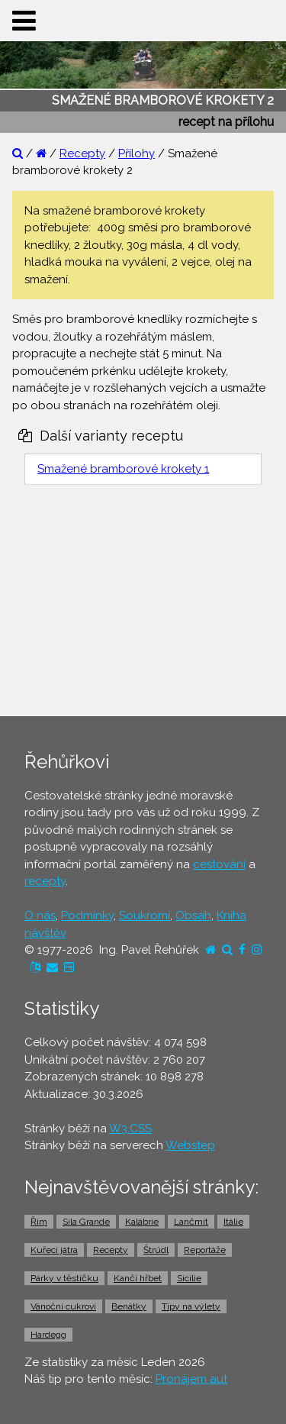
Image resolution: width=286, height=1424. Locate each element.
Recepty (82, 153)
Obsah (193, 915)
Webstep (190, 1145)
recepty (45, 881)
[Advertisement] (143, 604)
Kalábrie (142, 1221)
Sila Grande (86, 1221)
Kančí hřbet (138, 1278)
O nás (40, 915)
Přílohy (136, 153)
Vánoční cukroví (63, 1306)
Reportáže (205, 1250)
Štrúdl (156, 1250)
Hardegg (48, 1334)
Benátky (128, 1306)
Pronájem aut (191, 1379)
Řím (39, 1221)
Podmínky (87, 915)
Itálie (233, 1221)
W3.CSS (130, 1128)
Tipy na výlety (191, 1306)
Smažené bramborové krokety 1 (123, 469)
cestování (219, 864)
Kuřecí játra (54, 1250)
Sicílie (189, 1278)
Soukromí (144, 915)
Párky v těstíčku (64, 1278)
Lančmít (191, 1221)
